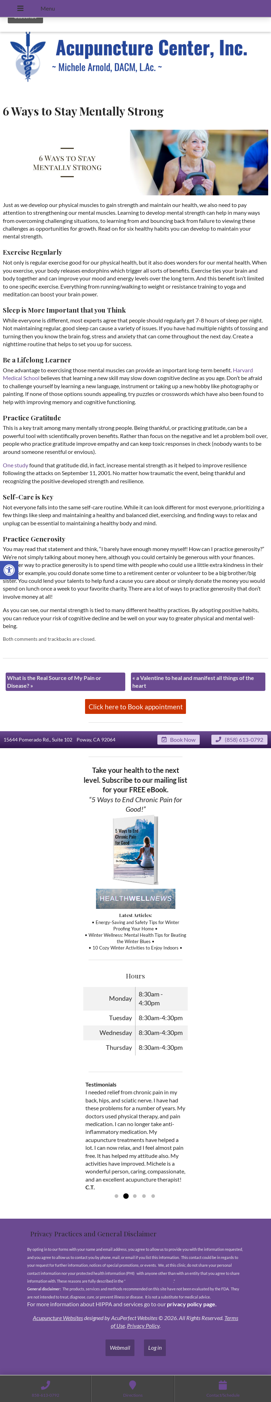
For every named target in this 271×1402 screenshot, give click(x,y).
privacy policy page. (192, 1304)
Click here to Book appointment (136, 707)
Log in (155, 1347)
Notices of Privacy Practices (149, 1281)
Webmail (120, 1347)
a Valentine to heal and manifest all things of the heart (193, 681)
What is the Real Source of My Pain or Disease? (54, 681)
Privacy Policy (143, 1325)
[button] (9, 570)
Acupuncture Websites (58, 1317)
